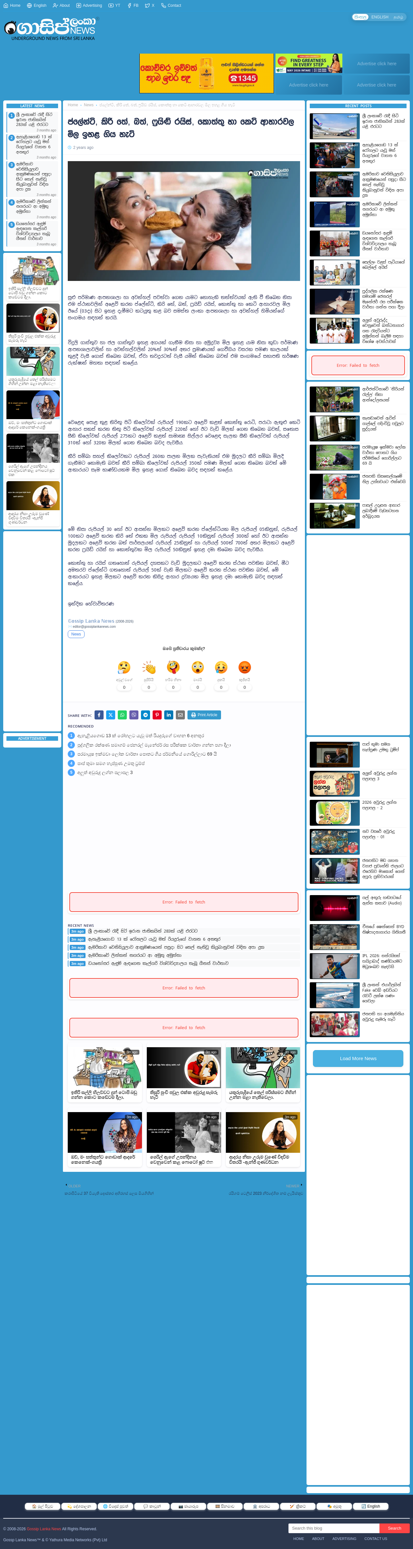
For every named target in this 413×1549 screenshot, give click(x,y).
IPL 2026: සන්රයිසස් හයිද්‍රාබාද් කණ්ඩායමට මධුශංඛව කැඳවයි (382, 961)
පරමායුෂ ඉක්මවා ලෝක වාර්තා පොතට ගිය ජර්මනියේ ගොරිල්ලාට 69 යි (147, 756)
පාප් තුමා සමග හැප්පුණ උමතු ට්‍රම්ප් (111, 765)
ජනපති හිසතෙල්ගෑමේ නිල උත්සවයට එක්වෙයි (384, 479)
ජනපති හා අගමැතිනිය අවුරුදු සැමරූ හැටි (383, 1016)
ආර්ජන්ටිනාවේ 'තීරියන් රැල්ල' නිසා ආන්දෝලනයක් (383, 394)
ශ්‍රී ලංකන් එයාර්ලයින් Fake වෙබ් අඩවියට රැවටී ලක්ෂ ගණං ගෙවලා (381, 993)
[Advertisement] (32, 631)
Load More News (358, 1058)
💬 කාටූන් (151, 1506)
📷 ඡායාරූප (188, 1506)
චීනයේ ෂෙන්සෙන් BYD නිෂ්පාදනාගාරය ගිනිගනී (384, 929)
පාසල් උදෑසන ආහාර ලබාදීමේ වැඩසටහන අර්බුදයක (381, 511)
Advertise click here (376, 63)
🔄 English (370, 1506)
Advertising (89, 5)
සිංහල (359, 17)
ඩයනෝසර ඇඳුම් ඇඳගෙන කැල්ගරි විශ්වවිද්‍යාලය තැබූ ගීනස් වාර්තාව (33, 232)
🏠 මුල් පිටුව (42, 1506)
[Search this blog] (333, 1528)
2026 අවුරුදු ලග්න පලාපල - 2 (379, 805)
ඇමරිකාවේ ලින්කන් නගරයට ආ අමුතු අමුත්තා (33, 206)
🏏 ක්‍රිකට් (298, 1506)
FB (133, 5)
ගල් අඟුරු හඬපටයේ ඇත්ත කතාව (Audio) (382, 900)
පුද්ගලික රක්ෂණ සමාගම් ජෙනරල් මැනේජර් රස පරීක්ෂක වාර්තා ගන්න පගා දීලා (154, 747)
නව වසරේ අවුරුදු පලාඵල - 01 (378, 834)
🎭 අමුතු (334, 1506)
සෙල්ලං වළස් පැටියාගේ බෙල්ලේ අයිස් (383, 265)
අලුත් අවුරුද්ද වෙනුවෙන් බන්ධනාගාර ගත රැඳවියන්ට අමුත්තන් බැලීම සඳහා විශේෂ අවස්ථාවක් (383, 331)
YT (114, 5)
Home (11, 5)
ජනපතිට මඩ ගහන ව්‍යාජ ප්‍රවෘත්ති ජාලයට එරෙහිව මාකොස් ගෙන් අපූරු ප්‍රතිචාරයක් (383, 868)
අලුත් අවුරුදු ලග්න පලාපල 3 (105, 774)
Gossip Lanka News (44, 1529)
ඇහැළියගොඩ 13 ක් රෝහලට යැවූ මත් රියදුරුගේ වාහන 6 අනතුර (34, 145)
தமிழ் (398, 17)
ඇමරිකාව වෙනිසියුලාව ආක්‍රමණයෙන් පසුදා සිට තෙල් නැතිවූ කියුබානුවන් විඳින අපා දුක (33, 177)
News (89, 105)
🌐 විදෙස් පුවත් (115, 1506)
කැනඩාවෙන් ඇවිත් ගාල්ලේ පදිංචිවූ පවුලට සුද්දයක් (383, 423)
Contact (171, 5)
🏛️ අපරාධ (261, 1506)
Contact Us (376, 1539)
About (61, 5)
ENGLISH (379, 17)
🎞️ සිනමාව (225, 1506)
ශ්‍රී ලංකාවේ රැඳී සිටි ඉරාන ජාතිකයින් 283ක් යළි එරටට (34, 119)
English (36, 5)
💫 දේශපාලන (79, 1506)
